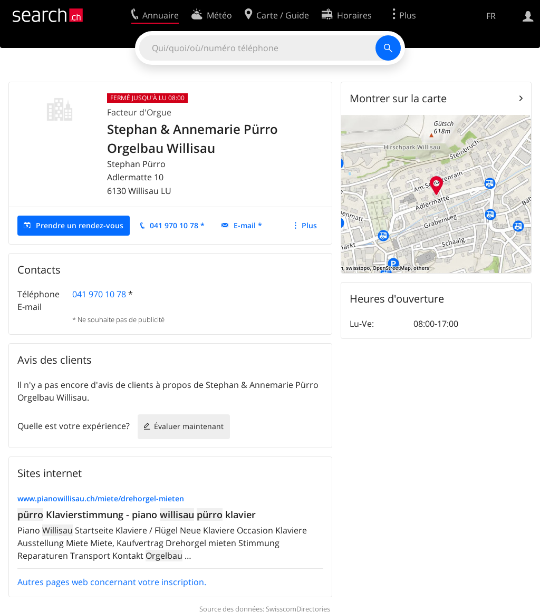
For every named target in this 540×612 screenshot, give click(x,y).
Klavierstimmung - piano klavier (136, 514)
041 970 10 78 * (177, 225)
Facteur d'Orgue (139, 112)
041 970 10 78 (99, 294)
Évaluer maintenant (189, 426)
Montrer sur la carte (398, 98)
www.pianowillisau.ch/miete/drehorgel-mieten (100, 498)
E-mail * (248, 225)
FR (491, 16)
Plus (309, 225)
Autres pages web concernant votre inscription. (111, 582)
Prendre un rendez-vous (79, 225)
